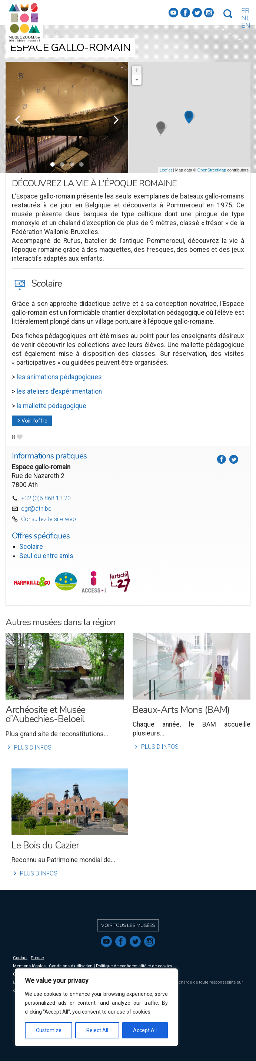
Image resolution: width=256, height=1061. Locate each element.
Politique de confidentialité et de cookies (134, 966)
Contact (20, 957)
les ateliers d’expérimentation (58, 391)
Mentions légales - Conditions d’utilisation (53, 966)
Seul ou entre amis (46, 556)
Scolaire (31, 546)
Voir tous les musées (128, 925)
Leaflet (166, 170)
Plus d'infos (28, 747)
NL (245, 18)
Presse (37, 957)
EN (245, 25)
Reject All (97, 1030)
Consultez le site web (48, 519)
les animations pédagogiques (59, 377)
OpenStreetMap (211, 170)
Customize (48, 1030)
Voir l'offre (31, 421)
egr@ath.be (36, 508)
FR (245, 10)
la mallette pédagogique (51, 406)
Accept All (145, 1030)
